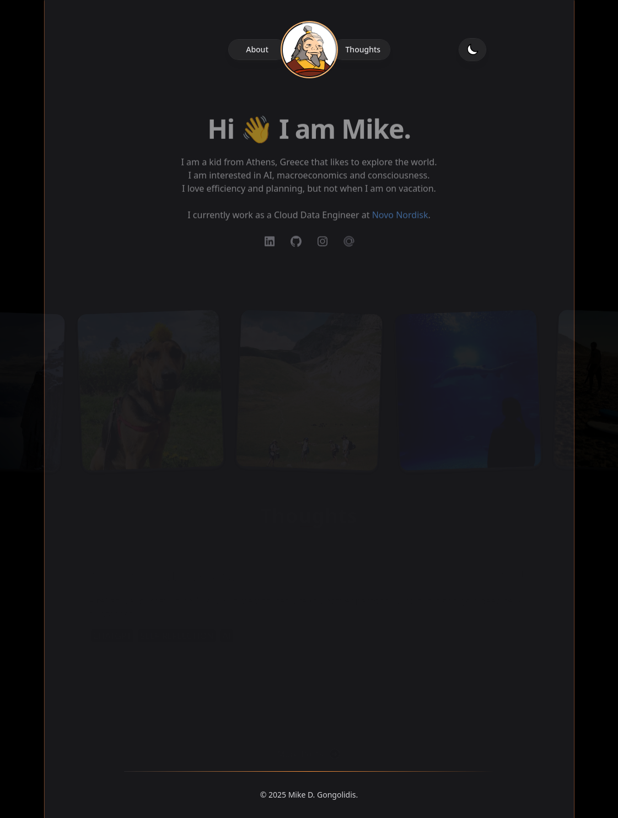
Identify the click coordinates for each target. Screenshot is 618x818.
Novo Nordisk (400, 221)
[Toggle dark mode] (472, 50)
